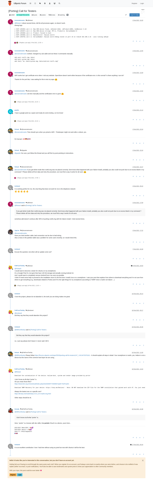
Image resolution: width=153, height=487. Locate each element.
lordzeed (17, 186)
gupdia (17, 110)
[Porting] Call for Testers (34, 205)
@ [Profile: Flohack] (18, 268)
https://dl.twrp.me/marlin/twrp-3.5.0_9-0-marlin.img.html (33, 394)
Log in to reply (134, 15)
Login (19, 475)
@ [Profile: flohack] (18, 23)
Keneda (17, 409)
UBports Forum (20, 3)
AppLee (17, 230)
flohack (17, 129)
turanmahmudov (20, 20)
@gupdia (23, 150)
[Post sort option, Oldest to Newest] (126, 14)
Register (13, 475)
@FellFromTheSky (26, 352)
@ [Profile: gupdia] (18, 153)
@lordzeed (29, 310)
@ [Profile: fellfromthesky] (20, 330)
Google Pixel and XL (23, 15)
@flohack (29, 20)
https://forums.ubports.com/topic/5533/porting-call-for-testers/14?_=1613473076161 (62, 355)
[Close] (142, 460)
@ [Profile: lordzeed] (18, 313)
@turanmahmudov (32, 51)
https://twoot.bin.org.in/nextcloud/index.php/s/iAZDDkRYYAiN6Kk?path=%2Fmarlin (42, 384)
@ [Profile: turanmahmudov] (21, 54)
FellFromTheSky (20, 265)
